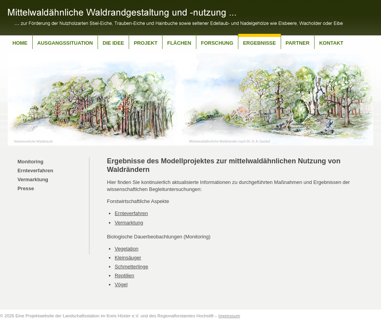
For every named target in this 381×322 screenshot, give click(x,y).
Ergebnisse (259, 43)
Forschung (217, 43)
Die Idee (113, 43)
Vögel (121, 284)
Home (20, 43)
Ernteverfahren (35, 170)
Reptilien (124, 275)
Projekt (145, 43)
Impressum (229, 315)
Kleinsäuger (128, 258)
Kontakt (331, 43)
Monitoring (30, 161)
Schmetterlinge (131, 267)
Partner (297, 43)
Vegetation (126, 249)
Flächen (179, 43)
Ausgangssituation (65, 43)
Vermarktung (32, 179)
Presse (25, 188)
